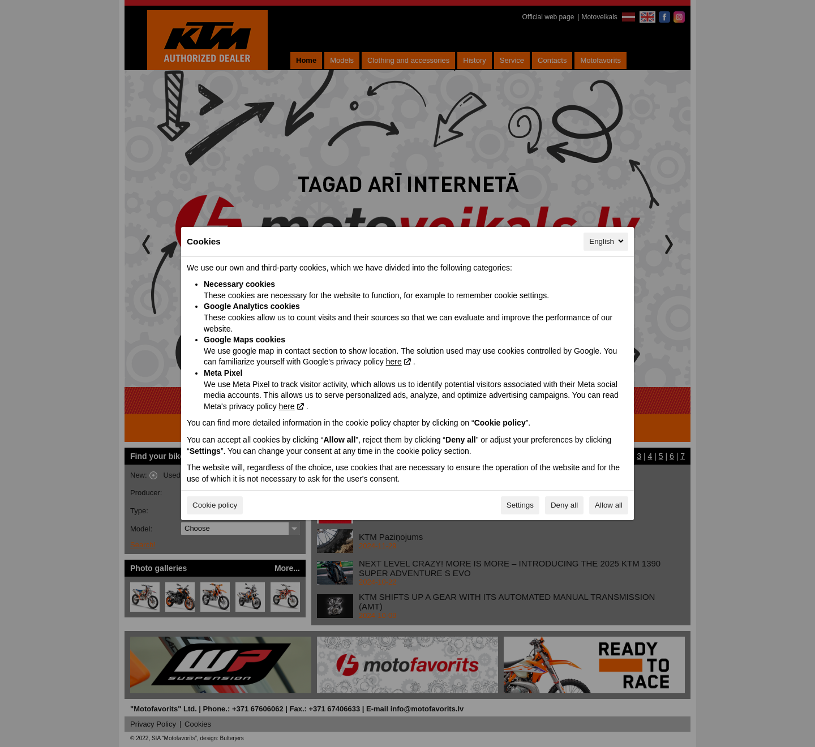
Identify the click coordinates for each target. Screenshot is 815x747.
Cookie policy (214, 505)
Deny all (564, 505)
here (394, 361)
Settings (520, 505)
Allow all (609, 505)
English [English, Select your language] (607, 241)
